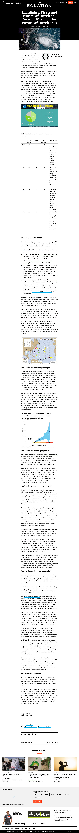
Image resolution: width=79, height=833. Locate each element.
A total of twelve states (51, 579)
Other (66, 794)
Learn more (51, 831)
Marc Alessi (57, 781)
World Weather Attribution (32, 596)
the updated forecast (38, 99)
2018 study (25, 539)
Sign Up (57, 2)
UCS (13, 804)
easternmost (52, 280)
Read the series (26, 718)
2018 (23, 167)
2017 (23, 189)
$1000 (59, 794)
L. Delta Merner (6, 778)
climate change (33, 726)
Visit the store (19, 823)
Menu (75, 2)
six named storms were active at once (46, 254)
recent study (51, 379)
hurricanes (48, 726)
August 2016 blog (29, 628)
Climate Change (29, 724)
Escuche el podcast (39, 823)
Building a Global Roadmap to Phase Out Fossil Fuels (11, 775)
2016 (23, 212)
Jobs (30, 828)
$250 (52, 794)
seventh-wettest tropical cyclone (38, 329)
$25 (35, 794)
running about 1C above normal (42, 291)
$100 (46, 794)
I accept (69, 831)
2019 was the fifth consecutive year (34, 250)
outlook (23, 95)
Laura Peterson (32, 780)
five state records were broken (42, 575)
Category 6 (32, 305)
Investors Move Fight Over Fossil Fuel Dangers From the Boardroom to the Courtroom (39, 776)
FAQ (22, 828)
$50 (41, 794)
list (35, 640)
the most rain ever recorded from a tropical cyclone (36, 325)
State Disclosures (15, 828)
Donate (71, 2)
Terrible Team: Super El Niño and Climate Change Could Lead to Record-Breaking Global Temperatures (64, 777)
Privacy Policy (5, 828)
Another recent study (41, 395)
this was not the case (42, 275)
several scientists (31, 371)
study (32, 468)
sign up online (62, 812)
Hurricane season (42, 726)
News (26, 828)
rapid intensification (51, 454)
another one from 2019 (46, 541)
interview (53, 557)
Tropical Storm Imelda (36, 327)
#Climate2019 (27, 726)
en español (62, 2)
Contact (34, 828)
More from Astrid (52, 742)
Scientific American (35, 297)
